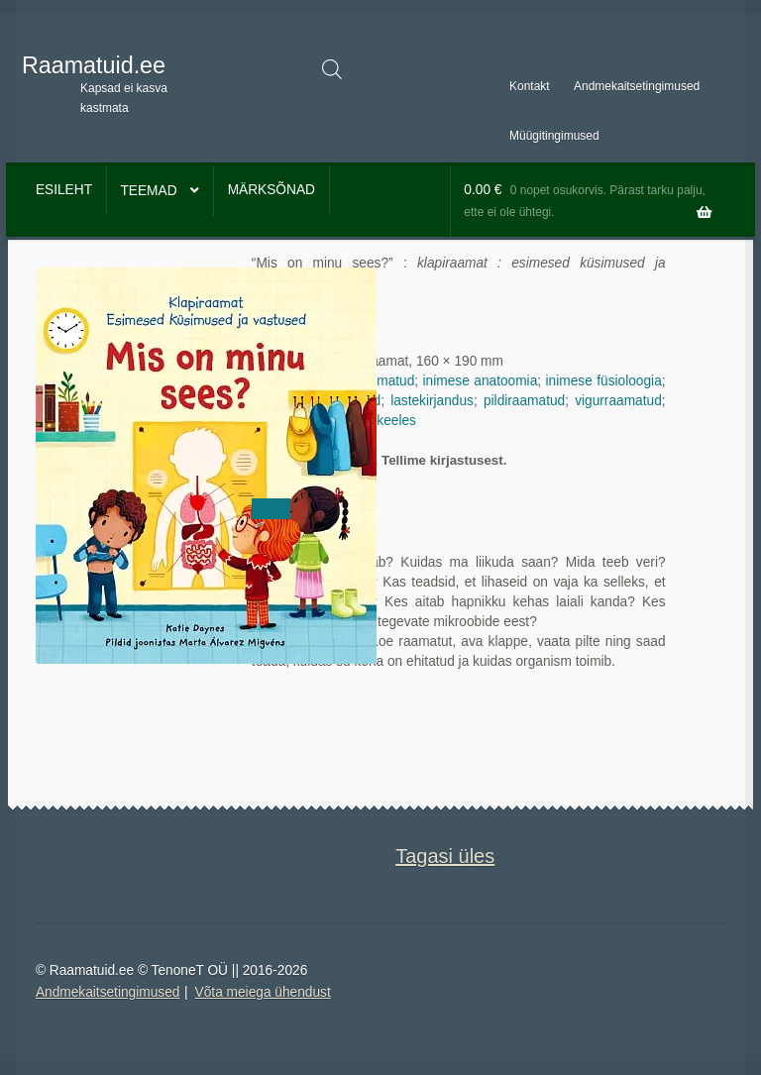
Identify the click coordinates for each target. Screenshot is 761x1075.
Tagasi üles (444, 856)
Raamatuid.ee (93, 65)
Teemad (148, 190)
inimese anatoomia (480, 381)
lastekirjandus (432, 400)
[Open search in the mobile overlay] (332, 69)
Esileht (64, 189)
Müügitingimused (554, 136)
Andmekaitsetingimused (637, 86)
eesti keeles (380, 420)
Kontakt (529, 86)
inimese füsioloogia (604, 381)
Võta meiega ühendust (263, 992)
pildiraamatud (524, 400)
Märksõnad (271, 189)
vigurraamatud (618, 400)
